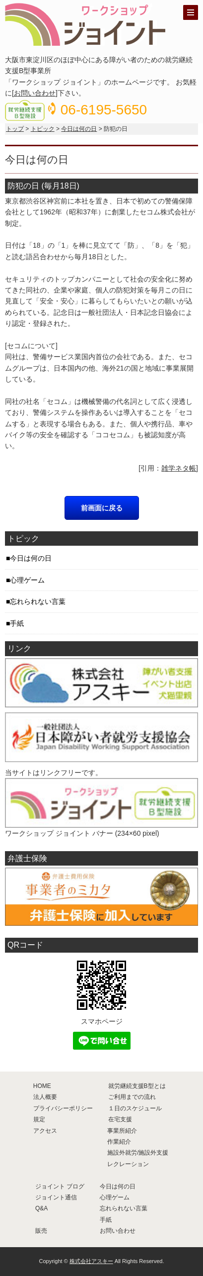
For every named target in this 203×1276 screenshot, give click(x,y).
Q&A (41, 1208)
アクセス (45, 1130)
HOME (42, 1085)
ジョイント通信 (56, 1197)
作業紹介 (119, 1141)
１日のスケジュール (135, 1108)
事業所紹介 (122, 1130)
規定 (39, 1119)
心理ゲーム (27, 580)
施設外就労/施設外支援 (137, 1152)
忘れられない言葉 (38, 601)
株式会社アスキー (91, 1261)
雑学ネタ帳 (178, 468)
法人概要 (45, 1096)
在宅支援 (120, 1119)
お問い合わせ (35, 93)
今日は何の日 (79, 128)
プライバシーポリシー (63, 1108)
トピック (43, 128)
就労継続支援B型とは (137, 1085)
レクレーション (128, 1164)
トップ (15, 128)
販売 (41, 1230)
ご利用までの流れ (132, 1096)
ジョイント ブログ (59, 1186)
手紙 (17, 623)
